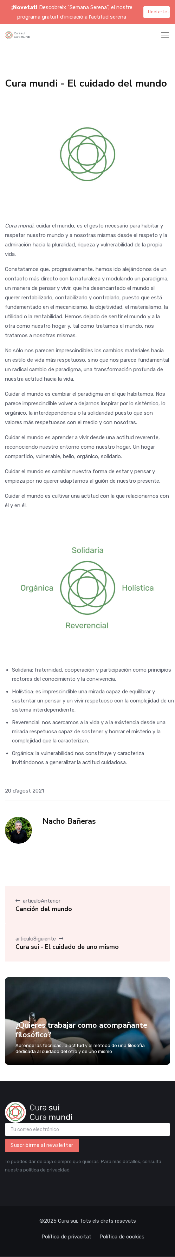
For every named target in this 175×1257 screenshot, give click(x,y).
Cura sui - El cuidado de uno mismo (67, 947)
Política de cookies (121, 1237)
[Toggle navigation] (165, 35)
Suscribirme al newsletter (42, 1145)
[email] (87, 1129)
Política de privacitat (66, 1237)
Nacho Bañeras (69, 821)
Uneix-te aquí (159, 11)
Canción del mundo (43, 909)
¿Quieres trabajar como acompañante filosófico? (81, 1030)
